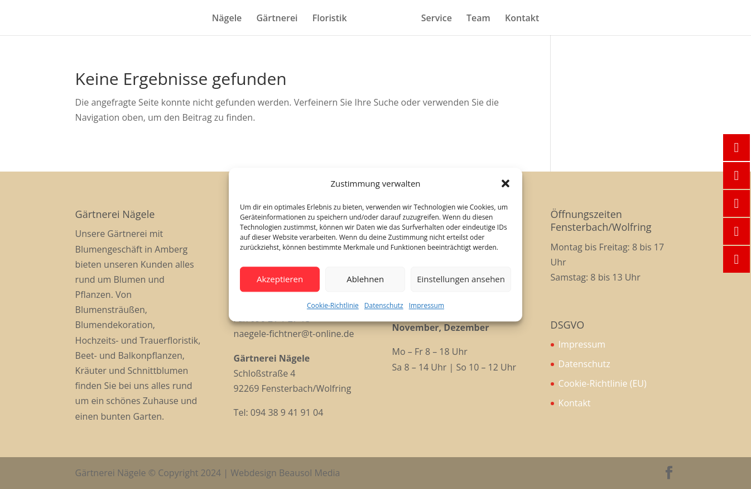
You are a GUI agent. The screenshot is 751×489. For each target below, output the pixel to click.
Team (478, 19)
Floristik (329, 19)
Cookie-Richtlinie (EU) (603, 383)
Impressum (426, 305)
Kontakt (522, 19)
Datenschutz (383, 305)
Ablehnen (365, 279)
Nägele (227, 19)
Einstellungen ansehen (461, 279)
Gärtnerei (276, 19)
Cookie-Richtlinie (333, 305)
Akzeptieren (280, 279)
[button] (505, 183)
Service (436, 19)
